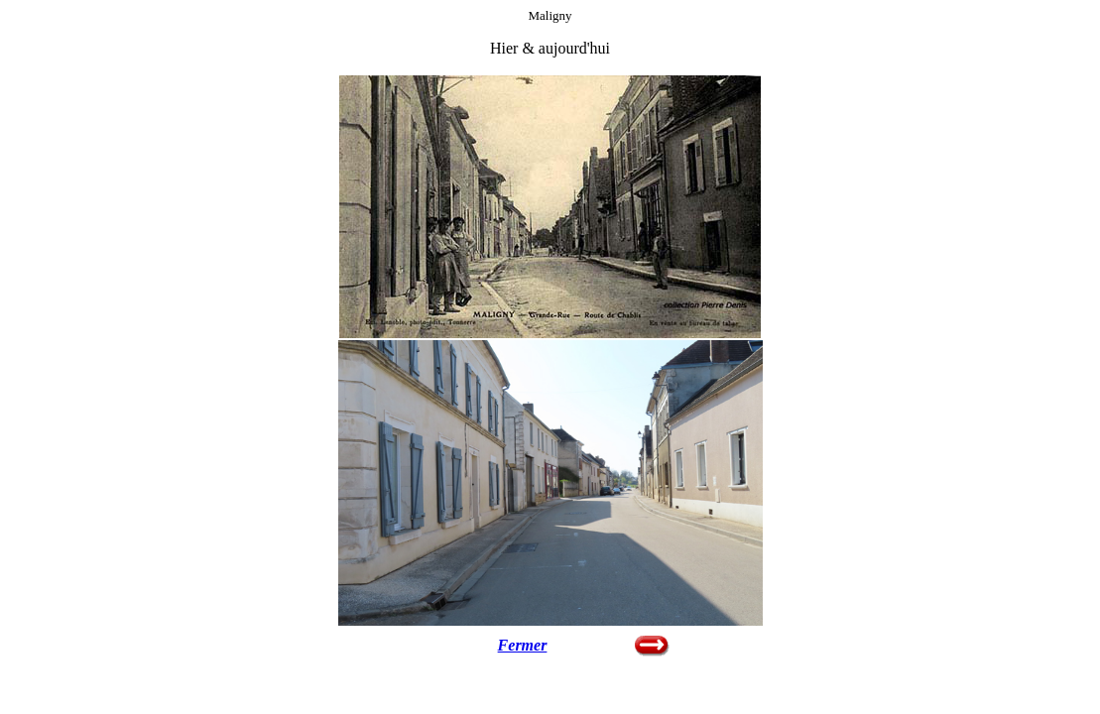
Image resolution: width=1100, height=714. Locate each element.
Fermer (523, 645)
